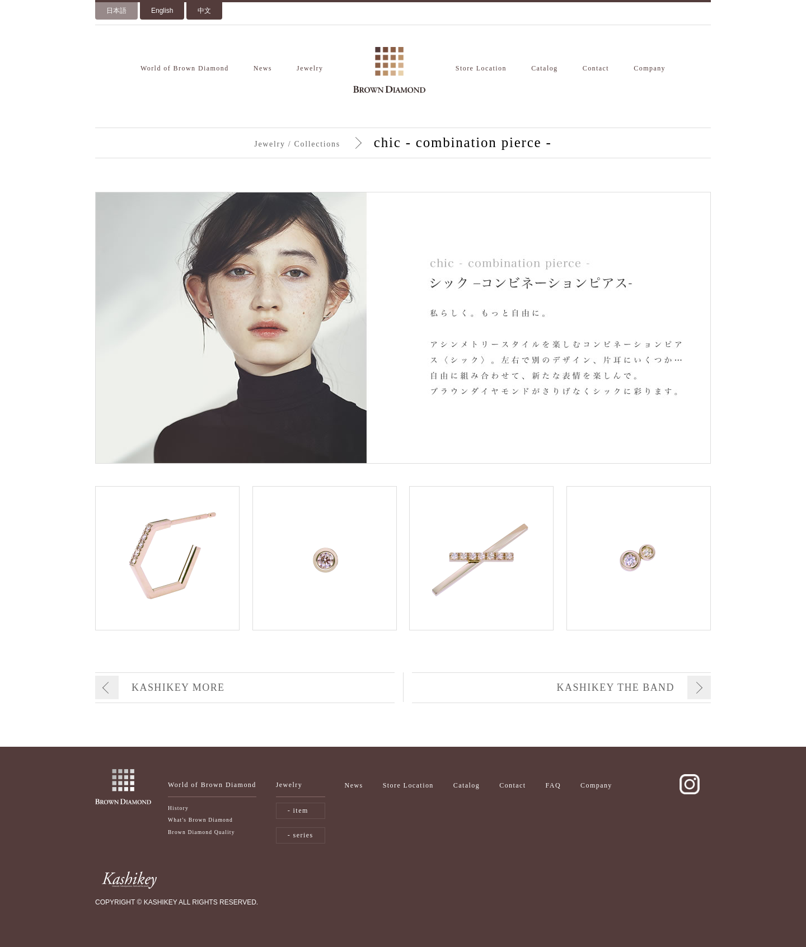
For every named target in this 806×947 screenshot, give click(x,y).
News (263, 68)
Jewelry (310, 68)
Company (650, 68)
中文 (204, 11)
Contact (596, 68)
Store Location (481, 68)
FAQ (553, 785)
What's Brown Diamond (200, 820)
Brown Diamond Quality (201, 832)
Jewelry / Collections (297, 144)
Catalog (544, 68)
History (178, 808)
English (162, 11)
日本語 (116, 11)
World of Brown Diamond (184, 68)
